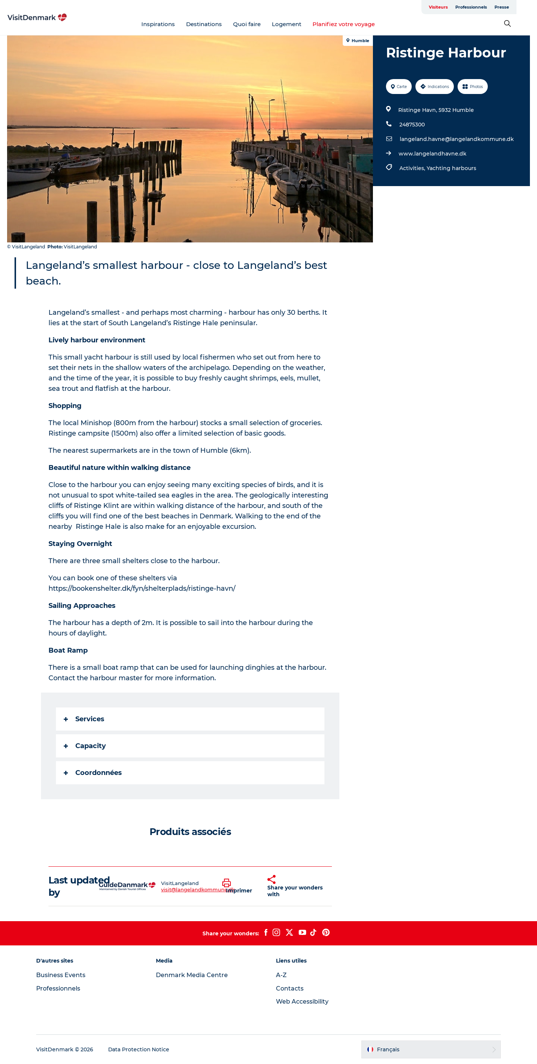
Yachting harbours (451, 168)
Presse (522, 7)
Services (84, 719)
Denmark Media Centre (193, 975)
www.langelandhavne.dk (433, 153)
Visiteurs (458, 7)
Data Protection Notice (140, 1049)
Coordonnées (93, 773)
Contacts (290, 988)
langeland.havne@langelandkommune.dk (457, 139)
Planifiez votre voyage (354, 24)
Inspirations (168, 24)
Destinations (214, 24)
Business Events (62, 975)
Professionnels (492, 7)
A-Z (281, 975)
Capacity (85, 746)
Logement (297, 24)
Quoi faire (257, 24)
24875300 (412, 124)
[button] (239, 886)
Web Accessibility (302, 1001)
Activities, (413, 168)
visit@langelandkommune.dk (198, 889)
